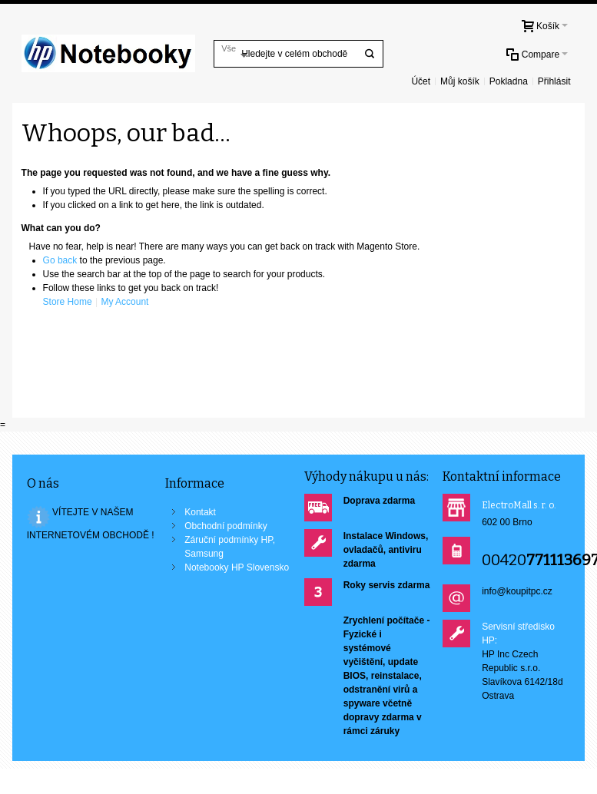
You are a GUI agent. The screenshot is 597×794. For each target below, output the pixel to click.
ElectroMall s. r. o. (519, 505)
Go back (60, 260)
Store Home (67, 301)
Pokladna (508, 81)
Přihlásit (554, 81)
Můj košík (459, 81)
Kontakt (200, 512)
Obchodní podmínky (225, 526)
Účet (420, 81)
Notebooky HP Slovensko (236, 567)
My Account (124, 301)
